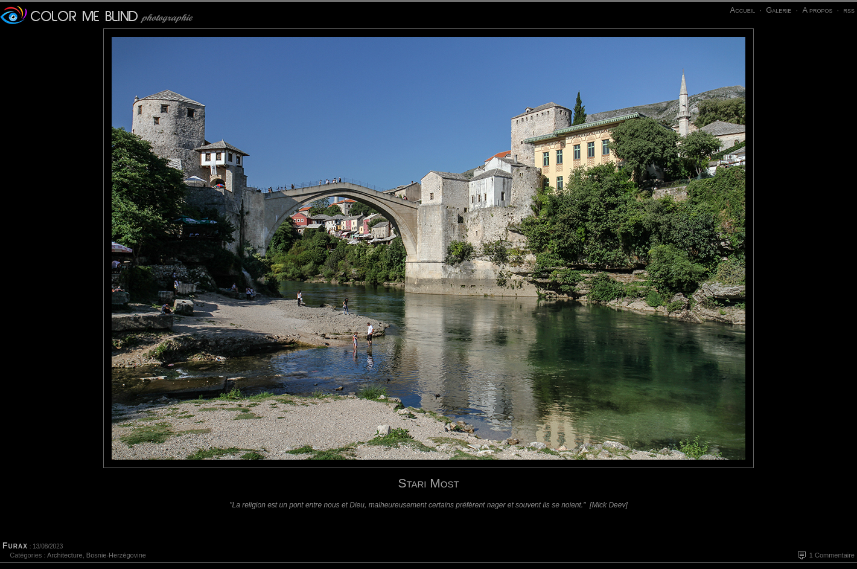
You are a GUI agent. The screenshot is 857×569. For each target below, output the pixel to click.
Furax (15, 545)
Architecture (65, 555)
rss (849, 9)
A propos (817, 9)
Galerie (778, 9)
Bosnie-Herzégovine (116, 555)
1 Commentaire (832, 555)
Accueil (742, 9)
